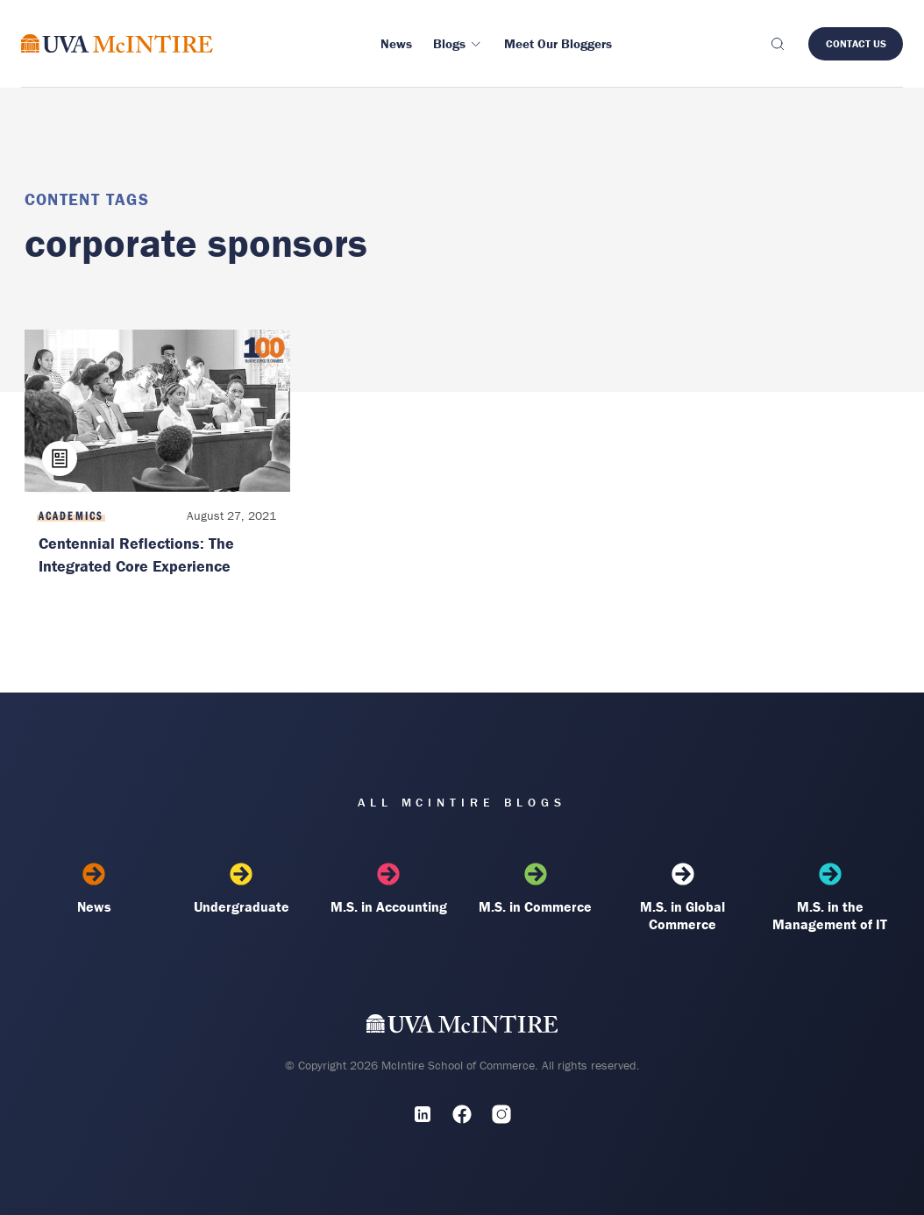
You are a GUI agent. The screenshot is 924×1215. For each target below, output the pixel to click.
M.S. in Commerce (536, 889)
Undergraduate (241, 889)
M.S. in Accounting (388, 889)
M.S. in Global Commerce (683, 898)
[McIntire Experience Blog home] (117, 43)
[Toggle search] (776, 43)
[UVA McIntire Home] (462, 1028)
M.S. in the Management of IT (830, 898)
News (95, 889)
